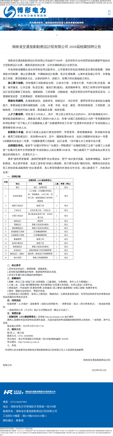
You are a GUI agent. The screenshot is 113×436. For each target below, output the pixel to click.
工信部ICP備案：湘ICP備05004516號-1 (25, 415)
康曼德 (20, 420)
